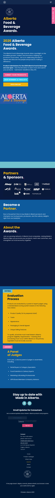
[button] (51, 2)
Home (28, 454)
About (28, 464)
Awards (29, 462)
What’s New (28, 459)
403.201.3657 (24, 443)
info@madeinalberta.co (26, 440)
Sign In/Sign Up (53, 15)
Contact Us (21, 421)
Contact (28, 467)
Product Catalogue (29, 456)
